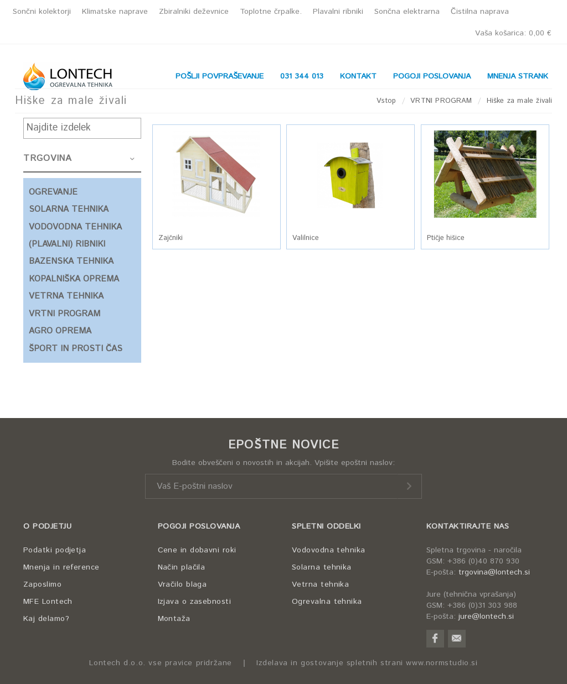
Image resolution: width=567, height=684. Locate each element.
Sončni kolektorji (42, 11)
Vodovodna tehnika (328, 550)
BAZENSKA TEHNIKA (71, 261)
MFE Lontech (48, 601)
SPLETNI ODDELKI (326, 526)
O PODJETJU (47, 526)
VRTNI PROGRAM (441, 101)
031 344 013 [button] (301, 76)
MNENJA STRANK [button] (517, 76)
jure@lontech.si (486, 616)
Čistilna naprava (480, 11)
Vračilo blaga (182, 584)
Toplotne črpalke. (271, 11)
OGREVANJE (53, 192)
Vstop (386, 101)
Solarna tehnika (322, 567)
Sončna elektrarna (407, 11)
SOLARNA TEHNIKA (69, 209)
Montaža (174, 618)
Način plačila (181, 567)
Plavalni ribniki (338, 11)
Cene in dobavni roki (197, 550)
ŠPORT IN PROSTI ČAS (75, 348)
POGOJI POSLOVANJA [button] (432, 76)
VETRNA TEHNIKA (66, 296)
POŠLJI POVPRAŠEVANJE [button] (220, 76)
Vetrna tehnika (320, 584)
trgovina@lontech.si (494, 572)
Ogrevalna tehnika (327, 601)
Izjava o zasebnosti (194, 601)
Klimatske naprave (115, 11)
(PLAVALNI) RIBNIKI (67, 244)
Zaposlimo (42, 584)
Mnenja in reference (61, 567)
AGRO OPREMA (60, 331)
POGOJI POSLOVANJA (199, 526)
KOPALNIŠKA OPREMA (74, 279)
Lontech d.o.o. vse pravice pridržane (160, 663)
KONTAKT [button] (358, 76)
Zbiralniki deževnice (194, 11)
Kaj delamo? (46, 618)
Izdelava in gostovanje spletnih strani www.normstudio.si (367, 663)
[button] (216, 174)
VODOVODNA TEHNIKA (75, 227)
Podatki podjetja (54, 550)
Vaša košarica (513, 33)
